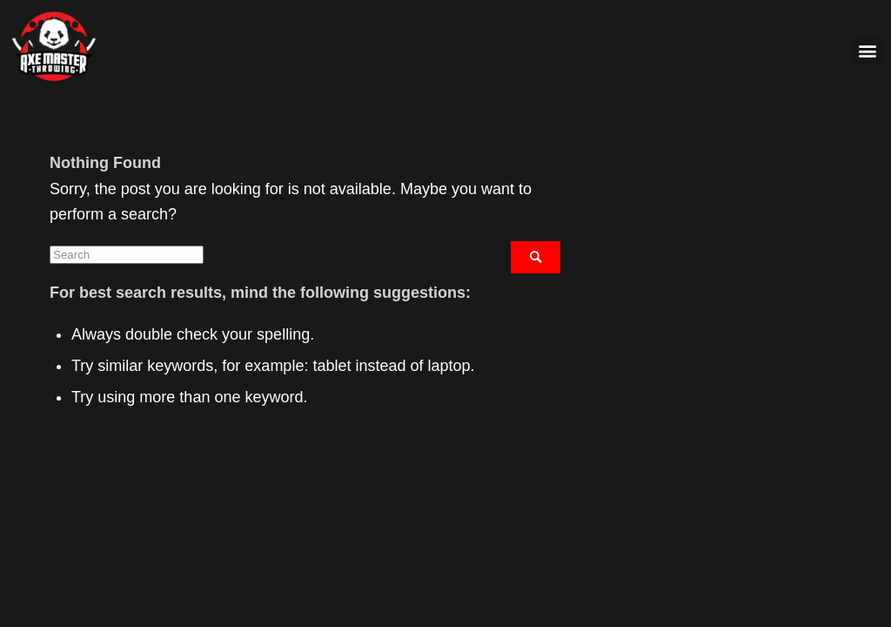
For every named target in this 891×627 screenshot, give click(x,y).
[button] (868, 51)
